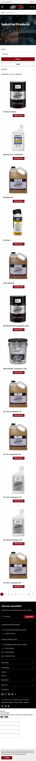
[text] (2, 706)
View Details (18, 115)
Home (2, 12)
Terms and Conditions (7, 702)
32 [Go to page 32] (29, 594)
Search (3, 49)
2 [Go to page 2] (5, 594)
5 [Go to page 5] (15, 594)
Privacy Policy (18, 702)
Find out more (22, 754)
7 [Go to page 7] (22, 594)
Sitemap (26, 702)
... (26, 594)
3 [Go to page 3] (8, 594)
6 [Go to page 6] (18, 594)
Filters (4, 69)
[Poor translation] (5, 717)
